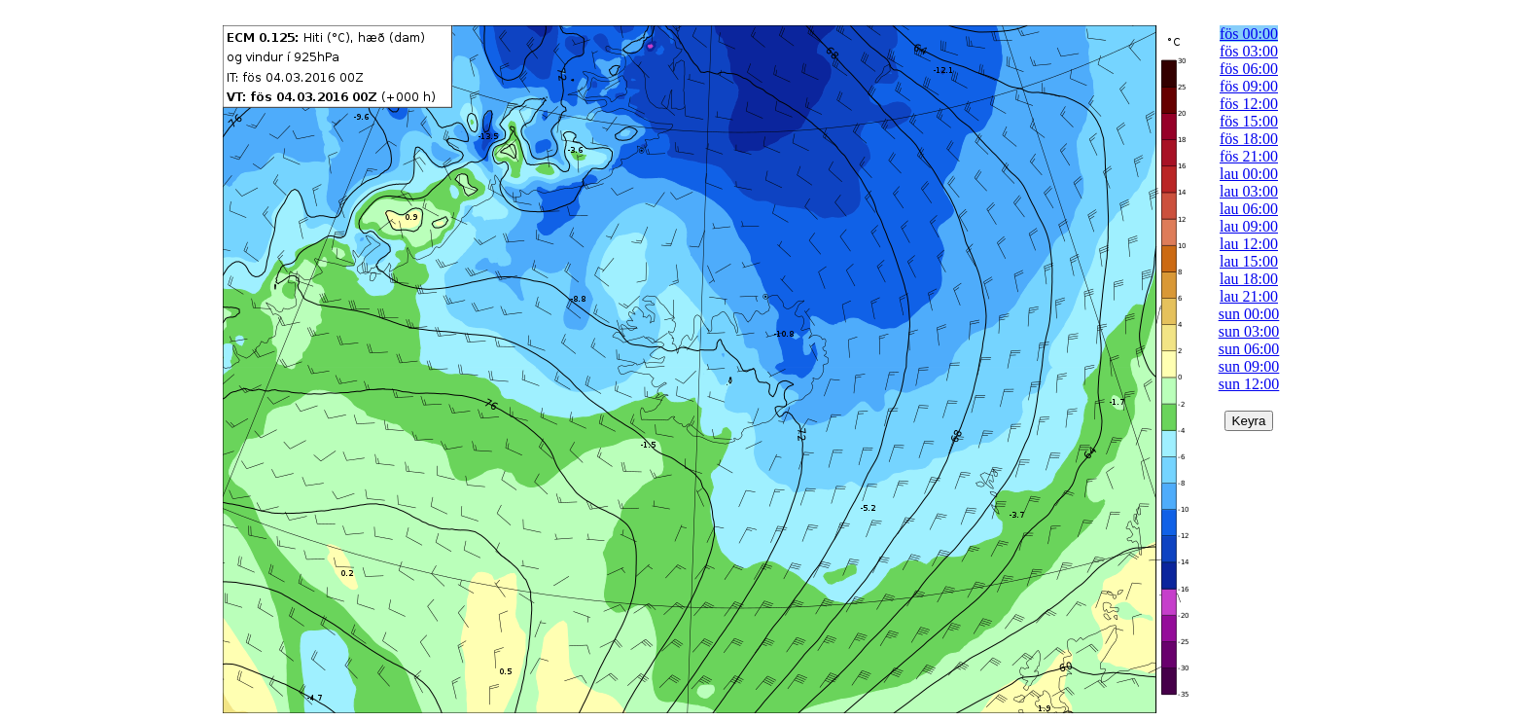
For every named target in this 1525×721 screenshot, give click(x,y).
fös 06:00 (1249, 68)
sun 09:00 (1249, 366)
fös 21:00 (1249, 156)
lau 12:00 (1249, 243)
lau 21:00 (1249, 296)
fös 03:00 (1249, 51)
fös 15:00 (1249, 121)
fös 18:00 (1249, 138)
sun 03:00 (1249, 331)
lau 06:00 (1249, 208)
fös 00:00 (1249, 33)
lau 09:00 (1249, 226)
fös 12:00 (1249, 103)
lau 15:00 (1249, 261)
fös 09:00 (1249, 86)
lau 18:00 (1249, 278)
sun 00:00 (1249, 314)
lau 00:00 (1249, 173)
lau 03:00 (1249, 191)
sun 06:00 (1249, 349)
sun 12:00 (1249, 384)
